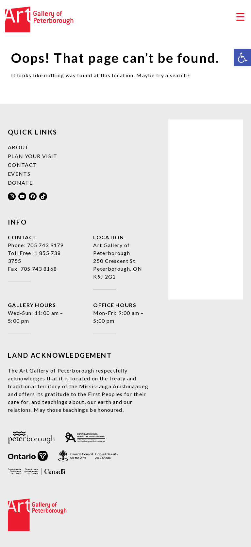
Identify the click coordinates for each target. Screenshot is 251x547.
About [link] (18, 147)
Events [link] (19, 174)
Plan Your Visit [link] (33, 156)
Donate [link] (20, 182)
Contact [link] (22, 165)
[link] (242, 57)
